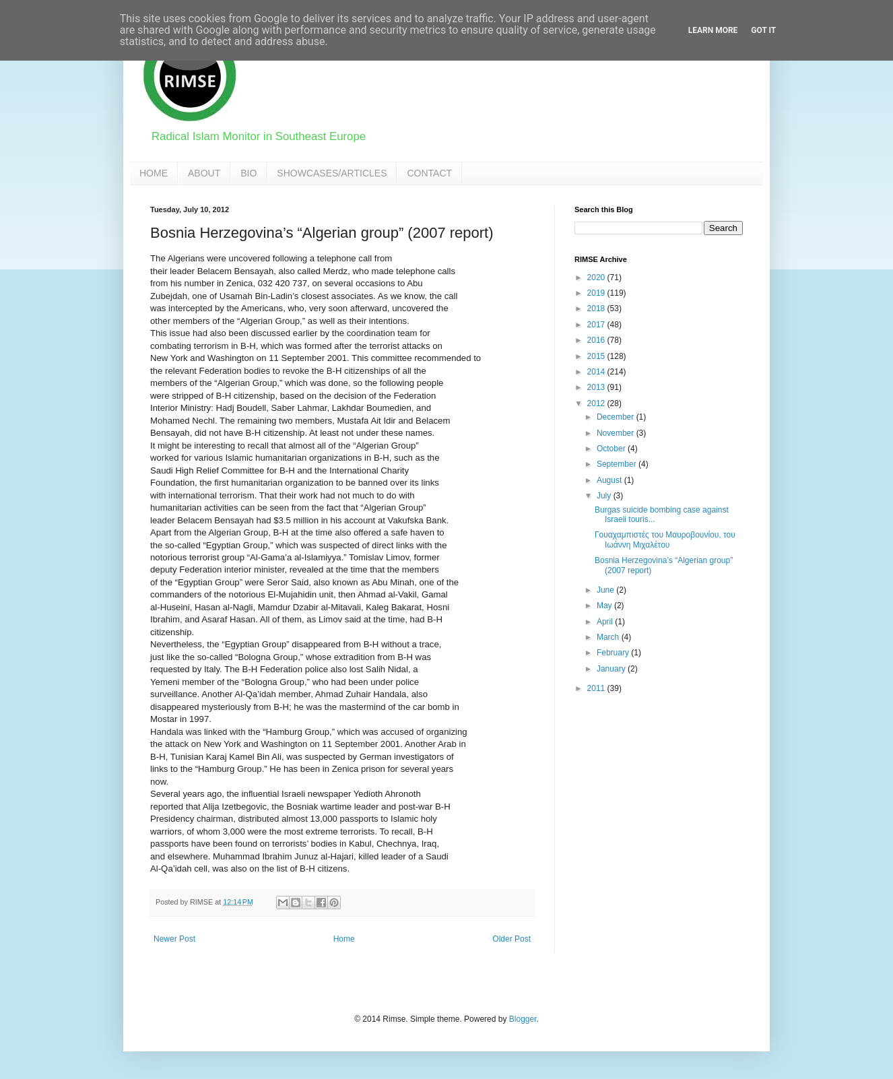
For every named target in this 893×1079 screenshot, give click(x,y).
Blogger (523, 1019)
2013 (597, 387)
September (617, 464)
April (606, 621)
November (616, 433)
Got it (763, 30)
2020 (597, 277)
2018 (597, 308)
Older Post (511, 939)
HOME (153, 173)
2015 (597, 356)
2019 (597, 293)
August (610, 480)
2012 (597, 403)
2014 (597, 372)
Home (344, 939)
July (605, 495)
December (616, 417)
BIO (248, 173)
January (612, 669)
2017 (597, 324)
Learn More (713, 30)
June (606, 590)
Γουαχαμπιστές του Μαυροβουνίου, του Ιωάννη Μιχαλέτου (665, 539)
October (612, 448)
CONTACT (429, 173)
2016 (597, 340)
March (609, 637)
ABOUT (204, 173)
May (605, 605)
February (614, 652)
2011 (597, 688)
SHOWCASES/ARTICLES (332, 173)
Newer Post (174, 939)
